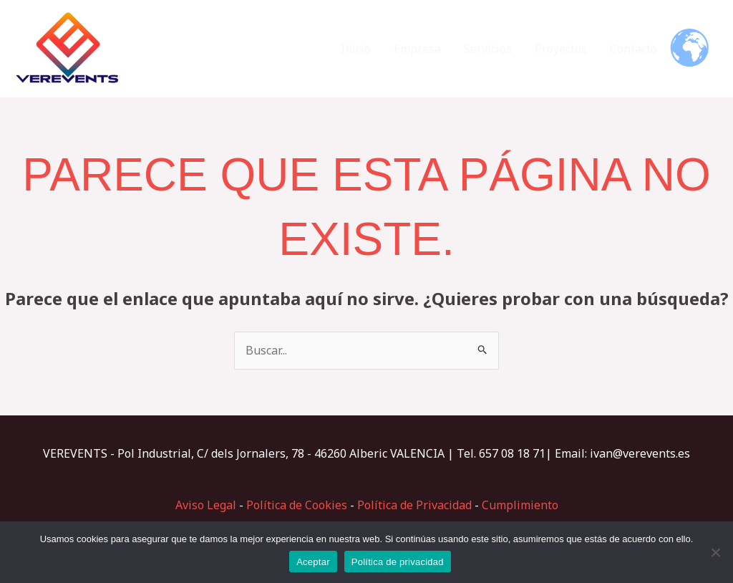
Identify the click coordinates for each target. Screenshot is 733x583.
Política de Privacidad (414, 505)
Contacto (633, 49)
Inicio (356, 49)
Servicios (488, 49)
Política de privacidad (397, 561)
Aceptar (313, 561)
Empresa (417, 49)
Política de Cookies (296, 505)
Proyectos (561, 49)
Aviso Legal (205, 505)
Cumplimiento (520, 505)
